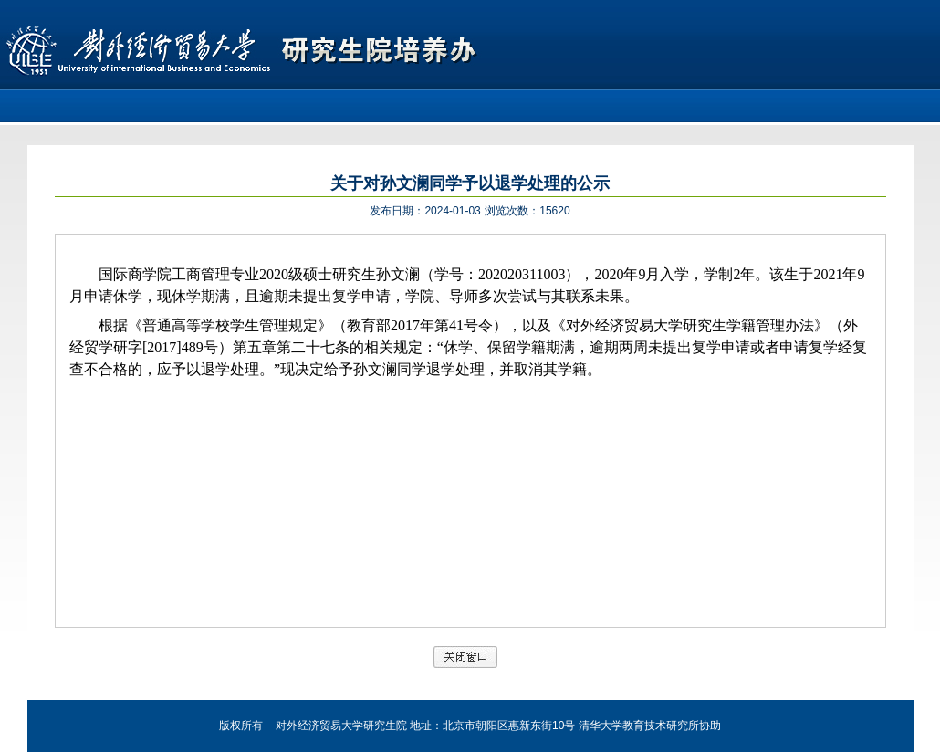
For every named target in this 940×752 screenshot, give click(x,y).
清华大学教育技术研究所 (639, 725)
